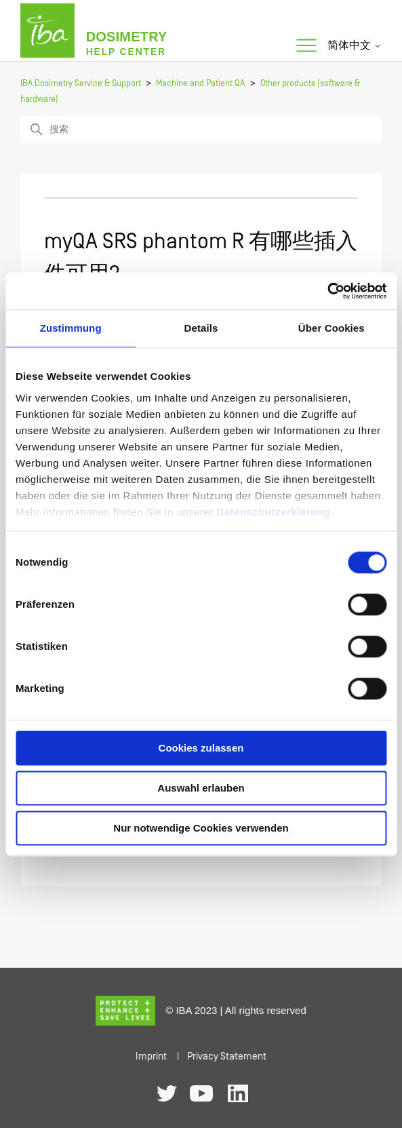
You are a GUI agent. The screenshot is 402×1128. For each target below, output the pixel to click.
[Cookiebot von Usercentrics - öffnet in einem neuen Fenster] (327, 291)
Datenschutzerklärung (273, 512)
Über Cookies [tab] (331, 328)
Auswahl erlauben (200, 788)
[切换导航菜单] (306, 46)
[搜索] (201, 129)
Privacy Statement (226, 1056)
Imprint (151, 1056)
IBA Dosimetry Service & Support (80, 84)
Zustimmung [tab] (71, 328)
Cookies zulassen (201, 748)
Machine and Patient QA (200, 84)
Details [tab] (201, 328)
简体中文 (354, 45)
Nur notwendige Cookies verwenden (200, 828)
